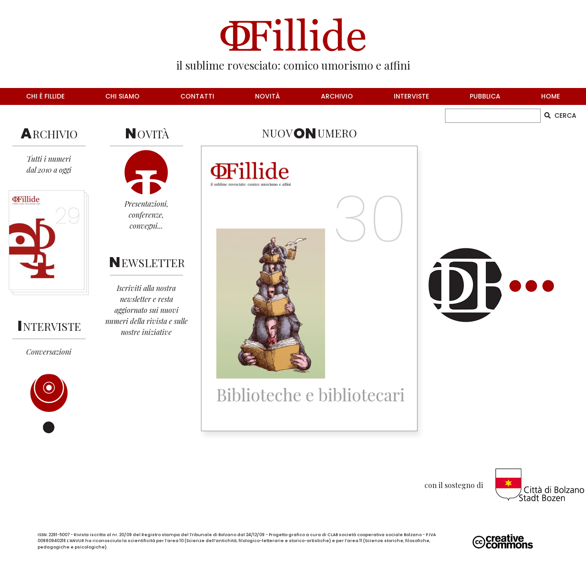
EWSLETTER (147, 262)
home (550, 96)
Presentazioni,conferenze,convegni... (146, 214)
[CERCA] (493, 116)
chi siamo (122, 96)
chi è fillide (45, 96)
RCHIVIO (49, 133)
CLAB (332, 535)
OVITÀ (147, 133)
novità (267, 96)
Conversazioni (48, 352)
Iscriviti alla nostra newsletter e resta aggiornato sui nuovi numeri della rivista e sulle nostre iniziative (146, 310)
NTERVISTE (49, 326)
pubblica (485, 96)
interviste (411, 96)
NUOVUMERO (309, 133)
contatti (197, 96)
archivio (337, 96)
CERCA (560, 115)
